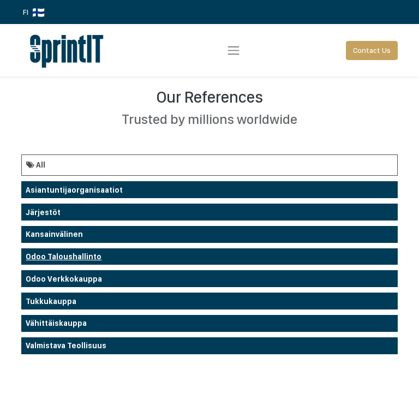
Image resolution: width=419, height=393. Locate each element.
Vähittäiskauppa (56, 323)
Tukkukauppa (51, 301)
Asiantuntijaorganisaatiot (74, 190)
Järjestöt (43, 212)
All (35, 164)
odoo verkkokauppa (64, 279)
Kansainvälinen (54, 234)
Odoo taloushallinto (63, 256)
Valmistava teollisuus (66, 345)
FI (34, 13)
